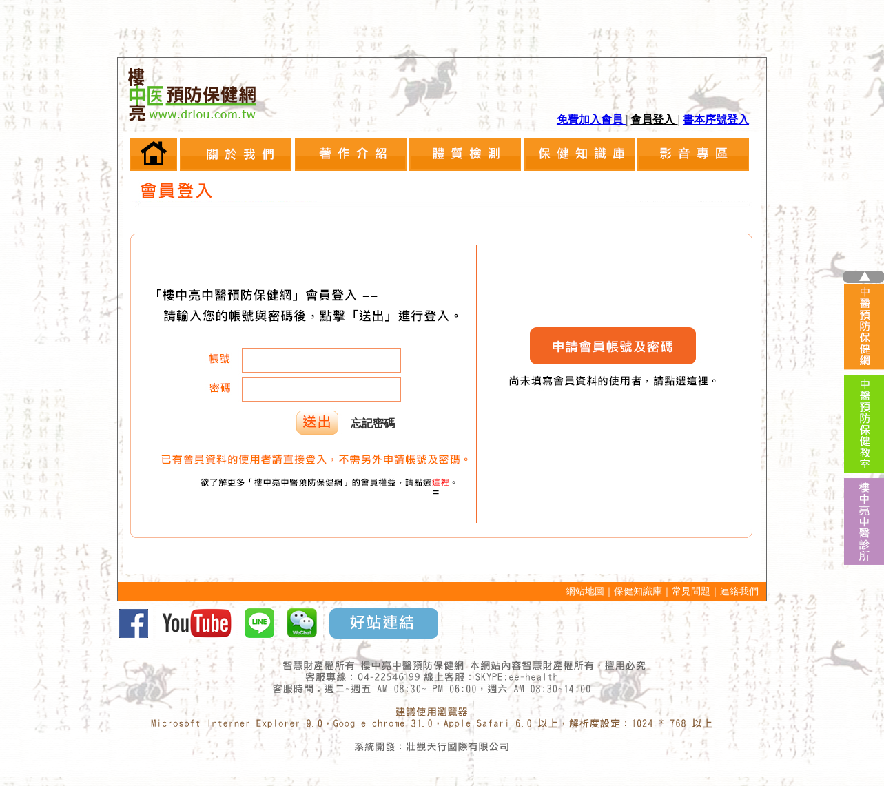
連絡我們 (739, 591)
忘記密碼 (373, 423)
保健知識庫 (638, 591)
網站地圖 (585, 591)
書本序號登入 (716, 119)
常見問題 (691, 591)
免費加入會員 (591, 119)
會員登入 (653, 119)
